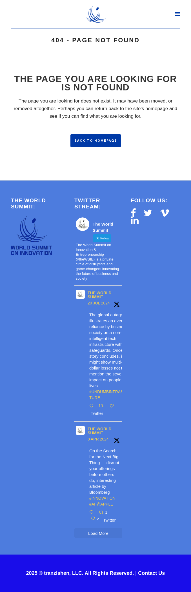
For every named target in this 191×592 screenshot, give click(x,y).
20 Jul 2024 (99, 303)
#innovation (102, 498)
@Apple (104, 504)
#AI (92, 504)
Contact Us (151, 573)
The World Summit (100, 295)
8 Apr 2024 (98, 439)
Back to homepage (95, 141)
